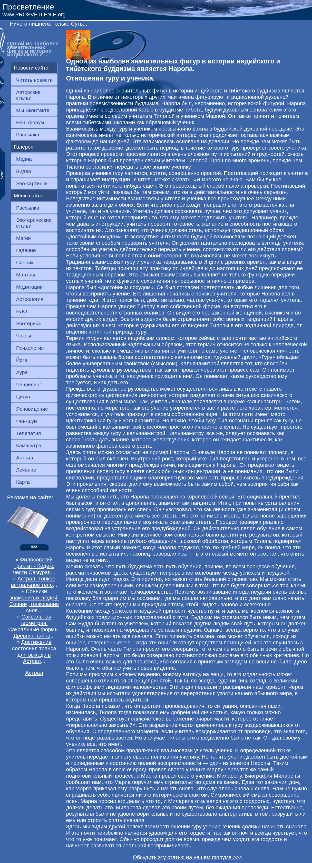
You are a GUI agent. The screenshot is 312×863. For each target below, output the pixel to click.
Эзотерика (28, 323)
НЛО (21, 311)
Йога (21, 360)
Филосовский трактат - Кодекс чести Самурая (33, 566)
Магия (23, 238)
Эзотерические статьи (34, 223)
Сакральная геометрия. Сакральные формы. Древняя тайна (34, 626)
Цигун (23, 396)
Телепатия (28, 433)
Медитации (29, 287)
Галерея (24, 147)
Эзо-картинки (32, 183)
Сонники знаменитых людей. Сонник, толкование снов (34, 600)
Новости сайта (31, 68)
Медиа (24, 159)
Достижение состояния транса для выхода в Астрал (34, 651)
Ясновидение (32, 409)
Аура (22, 372)
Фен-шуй (26, 421)
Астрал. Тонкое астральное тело (33, 582)
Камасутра (28, 445)
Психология (30, 348)
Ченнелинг (28, 384)
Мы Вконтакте (32, 110)
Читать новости (34, 80)
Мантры (25, 274)
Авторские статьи (28, 95)
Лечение (26, 470)
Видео (23, 171)
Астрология (29, 299)
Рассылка (27, 134)
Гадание (26, 250)
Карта (23, 482)
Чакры (23, 335)
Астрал (24, 457)
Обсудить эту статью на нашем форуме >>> (188, 857)
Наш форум (30, 122)
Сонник (24, 262)
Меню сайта (28, 195)
